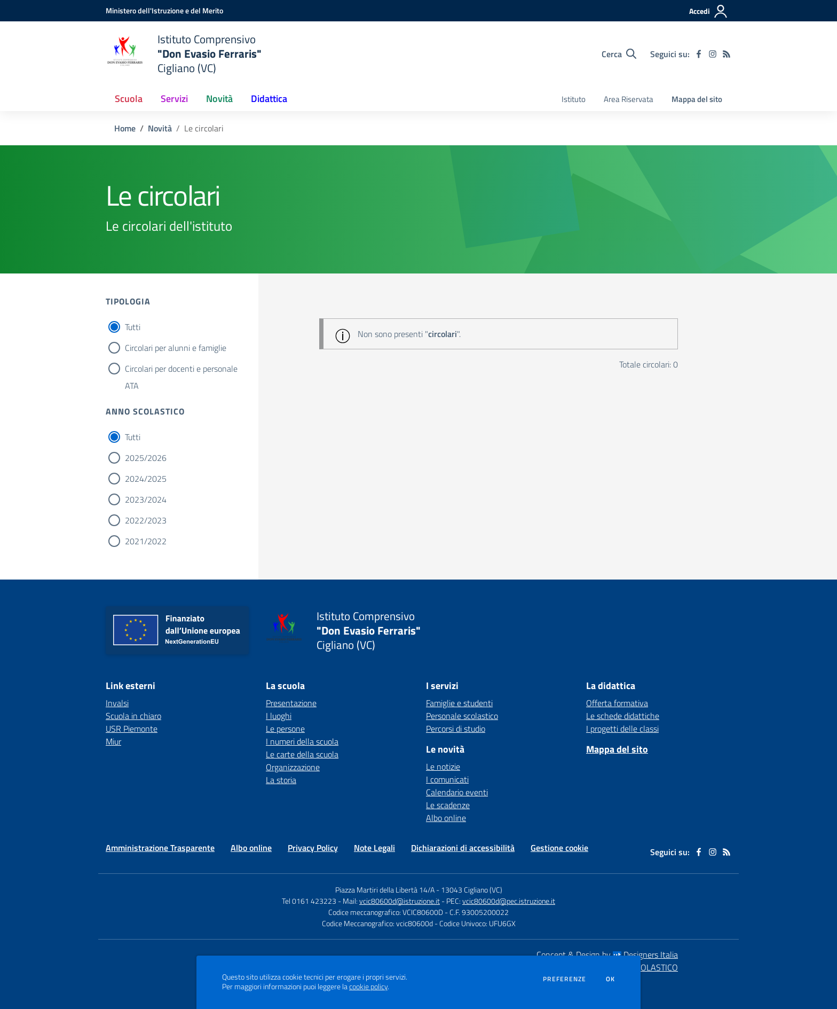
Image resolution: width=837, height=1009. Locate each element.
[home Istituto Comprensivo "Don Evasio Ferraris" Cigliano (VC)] (184, 53)
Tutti (132, 326)
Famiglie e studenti (459, 703)
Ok (610, 979)
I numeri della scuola (302, 741)
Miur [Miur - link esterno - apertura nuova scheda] (113, 741)
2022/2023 (146, 520)
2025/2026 (146, 457)
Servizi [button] (174, 98)
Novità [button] (219, 98)
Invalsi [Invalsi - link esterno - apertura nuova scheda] (117, 703)
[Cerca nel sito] (618, 54)
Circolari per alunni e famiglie (175, 347)
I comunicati (447, 779)
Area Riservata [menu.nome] (628, 99)
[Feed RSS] (726, 54)
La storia (281, 779)
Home (125, 128)
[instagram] (712, 54)
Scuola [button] (129, 98)
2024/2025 (146, 478)
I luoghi (278, 715)
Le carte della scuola (302, 754)
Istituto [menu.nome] (574, 99)
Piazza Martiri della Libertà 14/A (385, 889)
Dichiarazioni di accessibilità (463, 847)
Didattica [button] (269, 98)
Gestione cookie (559, 847)
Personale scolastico (462, 715)
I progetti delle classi (622, 728)
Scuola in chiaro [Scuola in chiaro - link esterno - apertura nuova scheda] (133, 715)
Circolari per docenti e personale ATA (181, 369)
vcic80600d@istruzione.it (399, 900)
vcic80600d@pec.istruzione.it (508, 900)
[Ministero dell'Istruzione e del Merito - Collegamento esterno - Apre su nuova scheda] (164, 10)
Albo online (446, 817)
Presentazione (291, 703)
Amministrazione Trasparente (160, 847)
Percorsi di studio (455, 728)
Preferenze (564, 979)
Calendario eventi (457, 792)
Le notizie (443, 766)
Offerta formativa (617, 703)
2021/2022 (146, 541)
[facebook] (699, 54)
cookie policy (368, 986)
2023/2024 (146, 499)
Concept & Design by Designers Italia (607, 954)
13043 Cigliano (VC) (471, 889)
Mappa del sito (697, 99)
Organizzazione (293, 767)
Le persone (285, 728)
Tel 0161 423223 (309, 900)
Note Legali (374, 847)
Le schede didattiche (622, 715)
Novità (160, 128)
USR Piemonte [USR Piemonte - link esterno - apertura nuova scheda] (131, 728)
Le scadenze (448, 805)
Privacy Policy (313, 847)
